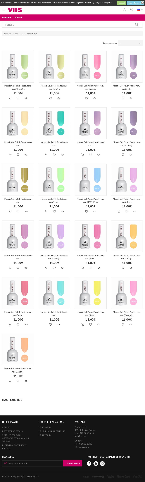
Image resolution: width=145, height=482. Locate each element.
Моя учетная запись (51, 421)
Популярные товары (12, 431)
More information (135, 3)
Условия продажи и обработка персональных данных (15, 438)
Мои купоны (45, 435)
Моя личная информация (52, 431)
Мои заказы (45, 427)
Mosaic (18, 17)
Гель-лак (18, 33)
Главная (7, 33)
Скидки (6, 427)
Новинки (7, 17)
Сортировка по (110, 43)
